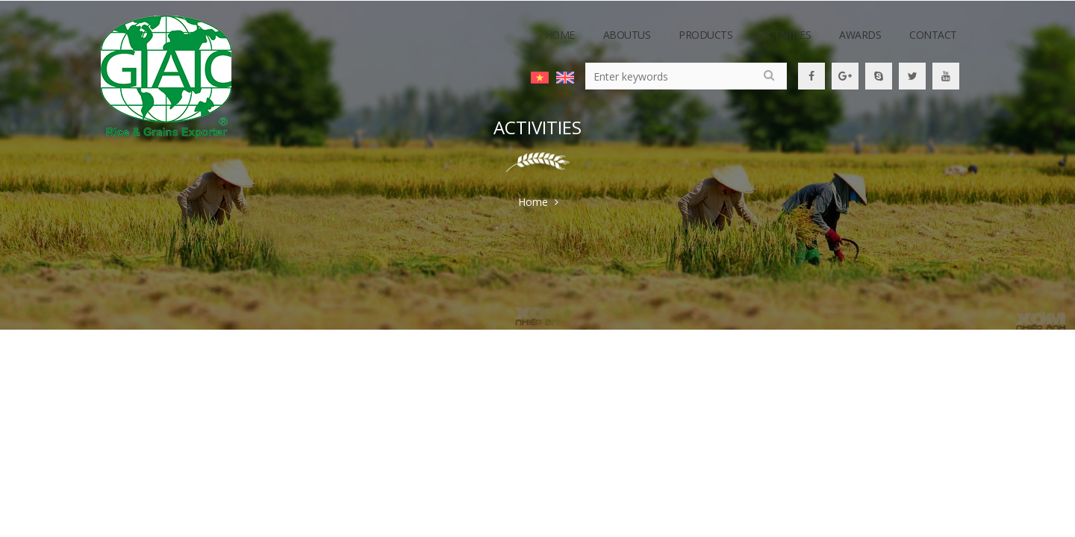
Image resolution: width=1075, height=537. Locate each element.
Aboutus (627, 35)
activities (786, 35)
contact (933, 35)
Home (560, 35)
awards (860, 35)
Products (705, 35)
